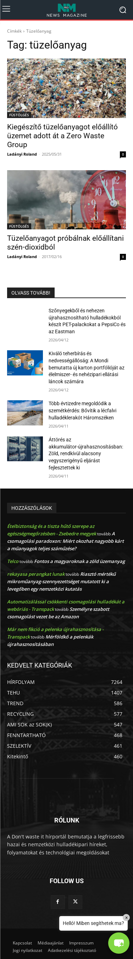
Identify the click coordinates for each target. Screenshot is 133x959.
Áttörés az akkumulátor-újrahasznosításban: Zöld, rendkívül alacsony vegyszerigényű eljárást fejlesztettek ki (86, 453)
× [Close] (126, 917)
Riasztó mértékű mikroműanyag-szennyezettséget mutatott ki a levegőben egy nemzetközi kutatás (61, 581)
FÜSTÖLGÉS (19, 114)
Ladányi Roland (22, 154)
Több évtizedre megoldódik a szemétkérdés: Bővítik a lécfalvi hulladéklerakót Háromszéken (82, 410)
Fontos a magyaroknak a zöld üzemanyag (79, 561)
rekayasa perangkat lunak (36, 574)
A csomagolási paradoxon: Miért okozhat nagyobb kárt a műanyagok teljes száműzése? (65, 541)
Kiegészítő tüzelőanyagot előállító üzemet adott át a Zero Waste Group (62, 136)
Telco (12, 561)
